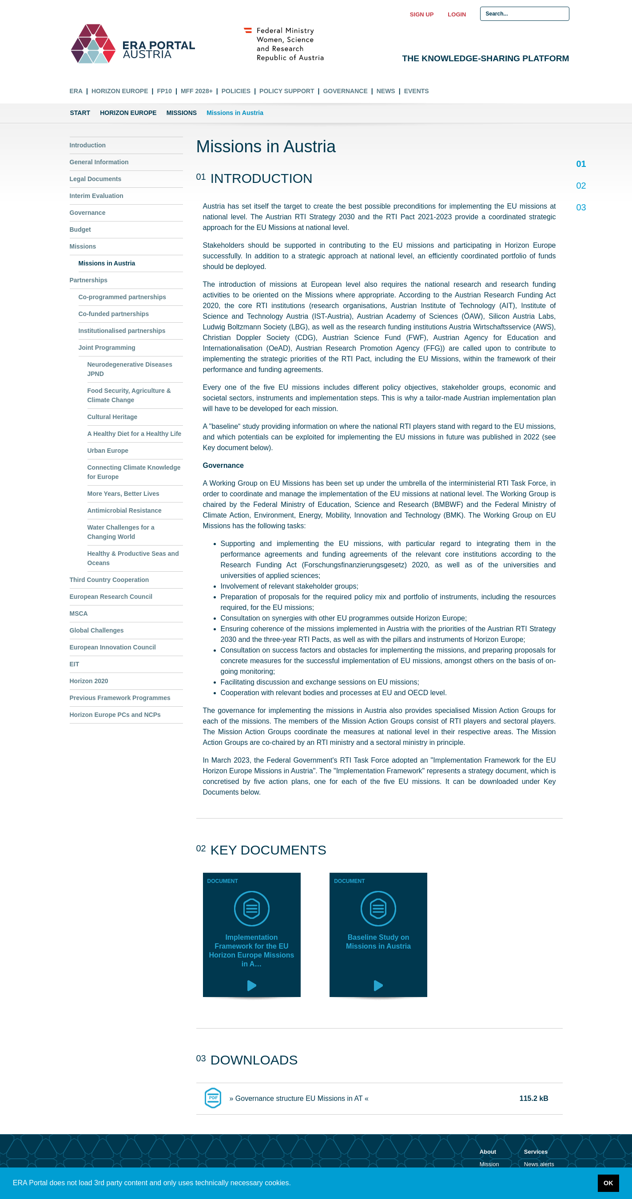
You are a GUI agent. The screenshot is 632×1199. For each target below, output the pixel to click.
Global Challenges (97, 630)
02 (581, 186)
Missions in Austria (107, 263)
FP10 (164, 91)
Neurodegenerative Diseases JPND (129, 369)
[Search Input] (524, 14)
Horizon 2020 (89, 681)
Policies (236, 91)
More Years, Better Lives (123, 493)
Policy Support (286, 91)
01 (581, 164)
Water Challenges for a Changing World (121, 532)
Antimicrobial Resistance (124, 510)
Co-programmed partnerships (123, 297)
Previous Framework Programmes (120, 697)
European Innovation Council (113, 647)
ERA (76, 91)
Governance (345, 91)
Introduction (88, 145)
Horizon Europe (119, 91)
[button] (294, 1184)
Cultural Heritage (112, 416)
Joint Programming (107, 347)
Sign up (421, 14)
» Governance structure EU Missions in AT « (299, 1098)
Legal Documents (96, 178)
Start (80, 112)
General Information (99, 162)
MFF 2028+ (197, 91)
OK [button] (608, 1183)
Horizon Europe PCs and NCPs (115, 714)
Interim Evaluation (96, 195)
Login (457, 14)
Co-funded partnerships (114, 313)
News (386, 91)
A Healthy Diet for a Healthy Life (134, 433)
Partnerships (89, 280)
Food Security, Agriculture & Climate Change (129, 395)
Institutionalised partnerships (122, 330)
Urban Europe (108, 450)
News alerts (539, 1164)
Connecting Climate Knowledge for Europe (134, 472)
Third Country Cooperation (109, 579)
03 (581, 207)
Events (416, 91)
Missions (182, 112)
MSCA (79, 613)
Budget (80, 229)
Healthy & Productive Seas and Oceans (133, 558)
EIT (74, 664)
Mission (489, 1164)
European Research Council (111, 596)
